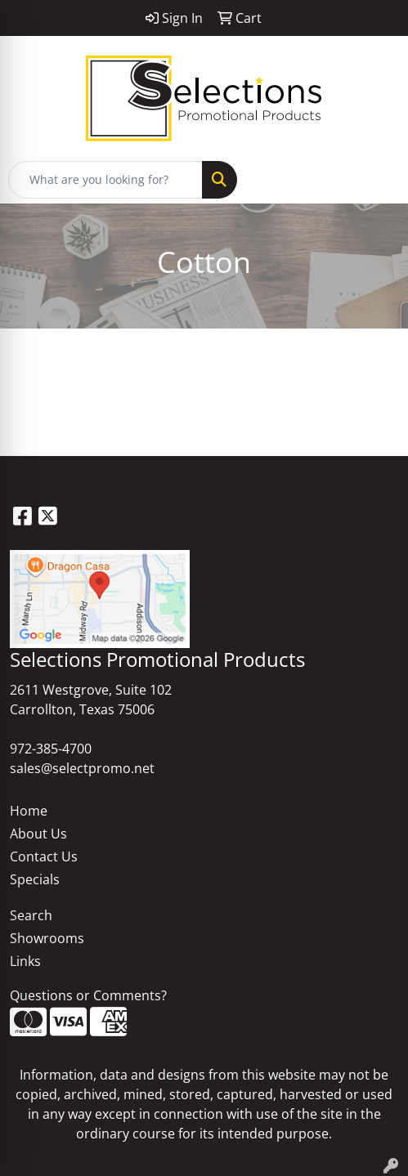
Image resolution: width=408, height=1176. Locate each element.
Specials (35, 879)
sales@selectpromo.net (82, 768)
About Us (38, 834)
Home (28, 811)
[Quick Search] (105, 180)
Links (25, 961)
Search (31, 915)
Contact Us (44, 856)
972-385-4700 (51, 749)
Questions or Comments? (88, 995)
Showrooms (47, 938)
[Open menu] (375, 179)
